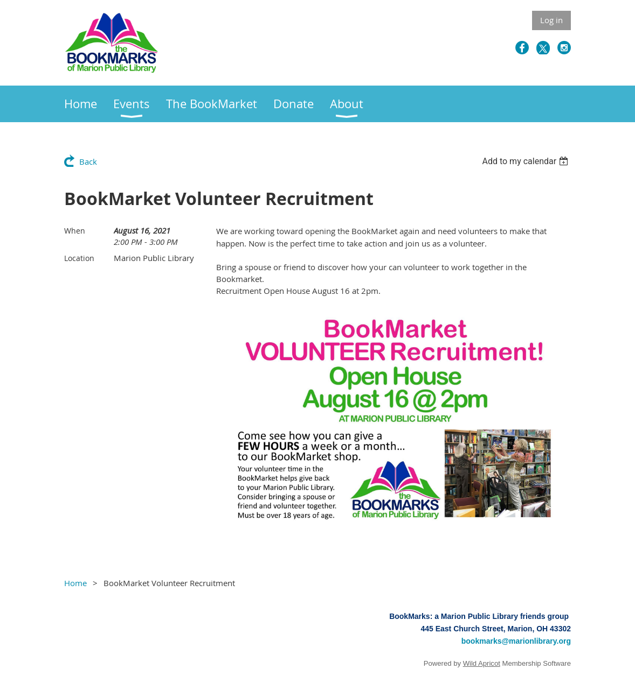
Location (79, 258)
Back (88, 161)
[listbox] (526, 161)
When (74, 231)
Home (75, 583)
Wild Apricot (481, 663)
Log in (551, 20)
